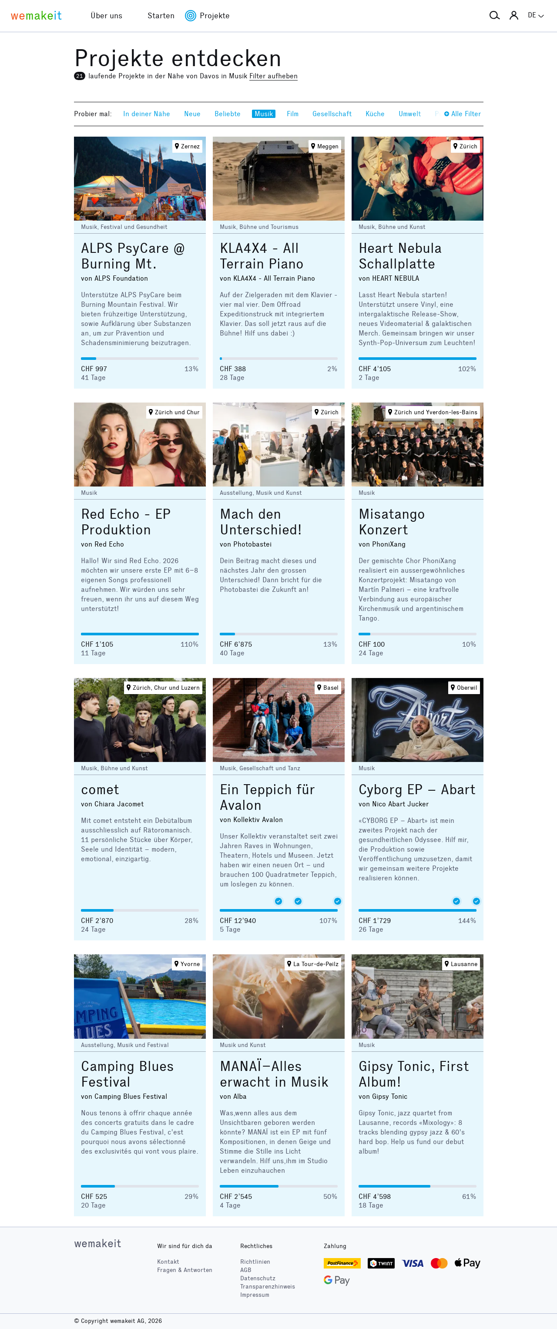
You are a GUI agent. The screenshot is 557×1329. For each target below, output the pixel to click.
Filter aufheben (273, 76)
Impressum (254, 1295)
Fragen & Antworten (184, 1270)
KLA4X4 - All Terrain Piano (262, 256)
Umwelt (410, 114)
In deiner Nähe (146, 114)
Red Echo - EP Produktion (126, 522)
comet (100, 789)
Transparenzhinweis (267, 1286)
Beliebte (228, 114)
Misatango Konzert (392, 522)
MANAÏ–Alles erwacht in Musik (274, 1074)
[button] (495, 15)
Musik (264, 114)
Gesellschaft (332, 114)
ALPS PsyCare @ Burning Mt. (133, 256)
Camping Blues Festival (127, 1074)
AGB (246, 1270)
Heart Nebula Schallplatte (400, 256)
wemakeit (97, 1243)
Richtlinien (255, 1261)
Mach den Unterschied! (261, 522)
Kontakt (168, 1261)
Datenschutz (257, 1278)
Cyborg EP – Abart (417, 789)
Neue (192, 114)
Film (293, 114)
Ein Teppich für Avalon (267, 797)
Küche (375, 114)
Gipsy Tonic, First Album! (414, 1074)
